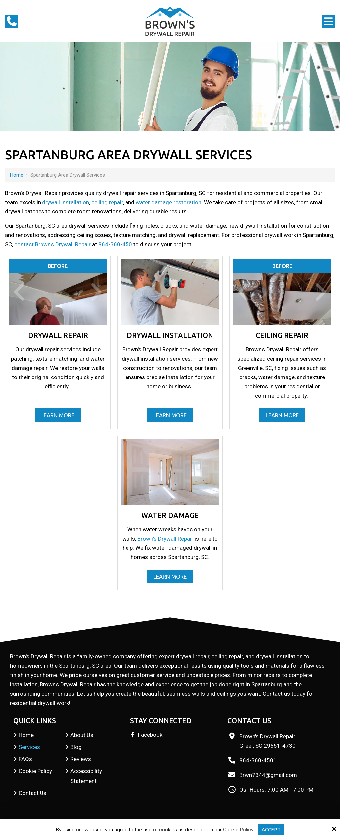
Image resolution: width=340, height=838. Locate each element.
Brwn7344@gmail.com (268, 775)
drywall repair (192, 656)
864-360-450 (115, 244)
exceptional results (183, 665)
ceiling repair (107, 202)
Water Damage (170, 515)
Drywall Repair (58, 335)
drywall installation (65, 202)
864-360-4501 (258, 760)
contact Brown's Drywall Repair (52, 244)
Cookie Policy (238, 830)
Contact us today (284, 693)
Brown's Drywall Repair (165, 538)
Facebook (150, 734)
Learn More (57, 415)
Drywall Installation (170, 335)
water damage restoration (168, 202)
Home (16, 175)
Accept (271, 829)
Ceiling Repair (282, 335)
